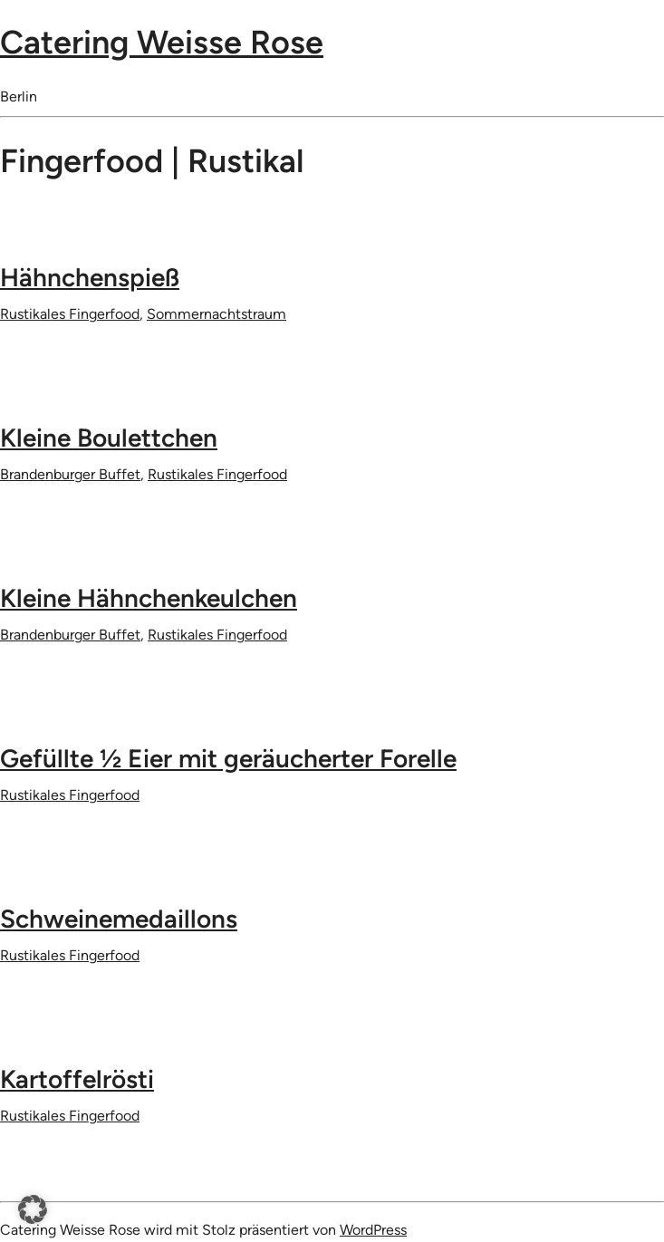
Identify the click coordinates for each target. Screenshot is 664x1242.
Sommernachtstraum (216, 314)
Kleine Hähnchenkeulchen (148, 597)
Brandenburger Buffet (70, 474)
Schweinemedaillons (118, 918)
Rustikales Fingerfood (70, 314)
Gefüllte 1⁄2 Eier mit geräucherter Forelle (228, 758)
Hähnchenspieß (89, 277)
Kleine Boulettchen (108, 437)
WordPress (373, 1229)
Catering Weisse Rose (161, 42)
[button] (32, 1209)
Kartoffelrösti (77, 1079)
